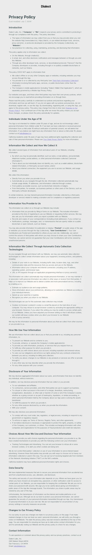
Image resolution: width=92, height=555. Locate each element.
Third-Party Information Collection (65, 81)
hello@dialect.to (25, 133)
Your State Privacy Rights (52, 139)
